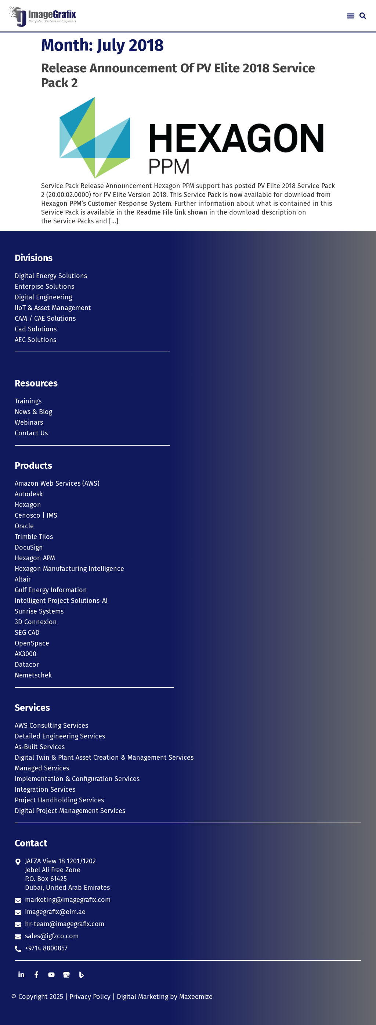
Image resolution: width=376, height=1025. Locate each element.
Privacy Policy (90, 997)
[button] (350, 16)
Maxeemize (196, 997)
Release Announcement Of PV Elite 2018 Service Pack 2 (178, 75)
